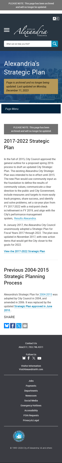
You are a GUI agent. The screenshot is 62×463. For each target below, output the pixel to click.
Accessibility (31, 410)
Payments (31, 385)
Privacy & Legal (31, 420)
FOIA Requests (31, 415)
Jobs (31, 380)
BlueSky (24, 358)
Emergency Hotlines (31, 405)
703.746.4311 (36, 347)
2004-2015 (46, 294)
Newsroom (31, 395)
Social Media (31, 400)
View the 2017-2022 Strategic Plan (24, 251)
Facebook (28, 358)
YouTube (39, 358)
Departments (31, 390)
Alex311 (23, 347)
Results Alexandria (25, 218)
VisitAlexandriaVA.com (31, 369)
